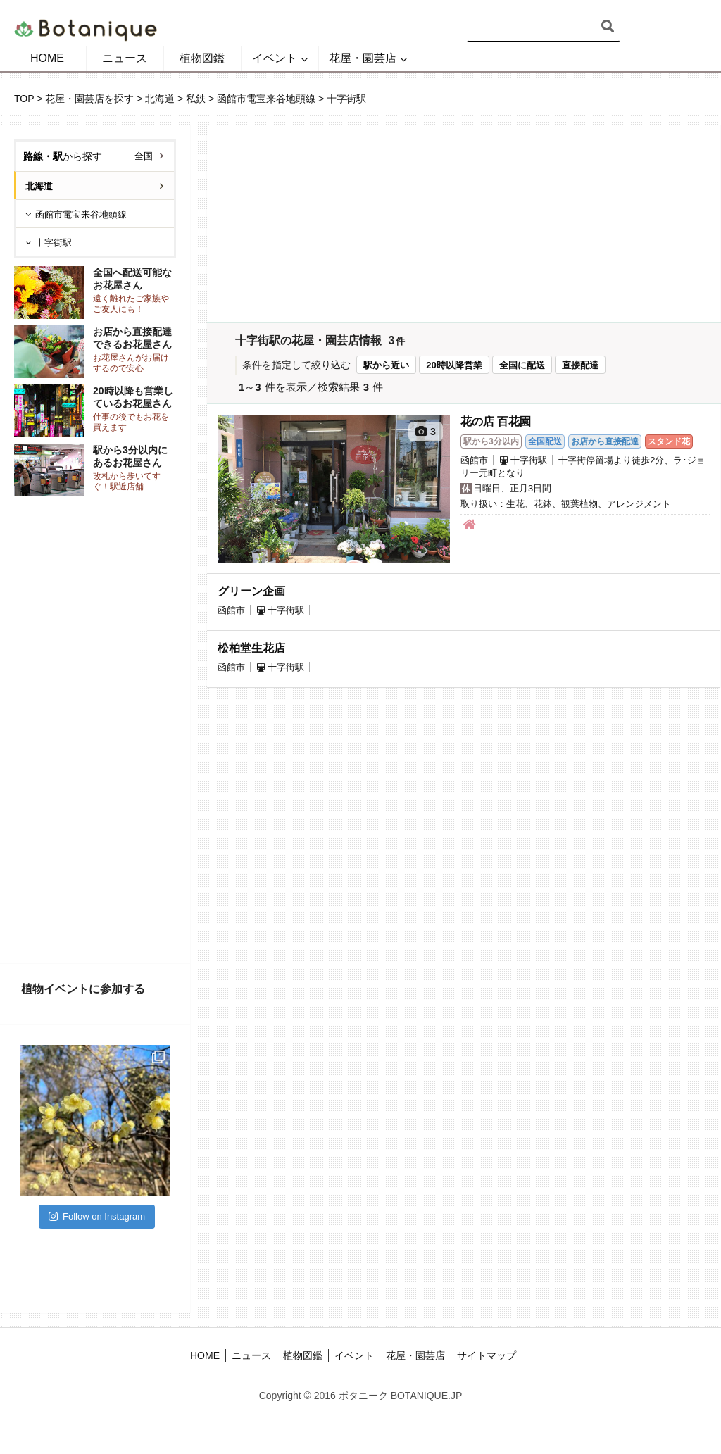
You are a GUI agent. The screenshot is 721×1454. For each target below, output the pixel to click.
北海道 (160, 98)
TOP (24, 98)
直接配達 (580, 365)
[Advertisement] (95, 738)
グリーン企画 (251, 591)
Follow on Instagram (97, 1216)
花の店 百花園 (495, 421)
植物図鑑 (202, 58)
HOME (47, 58)
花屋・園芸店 (362, 58)
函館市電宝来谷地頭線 (266, 98)
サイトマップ (486, 1355)
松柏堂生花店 (251, 648)
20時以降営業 (454, 365)
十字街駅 (53, 242)
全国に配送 (522, 365)
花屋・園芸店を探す (89, 98)
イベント (274, 58)
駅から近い (386, 365)
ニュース (124, 58)
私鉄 (196, 98)
